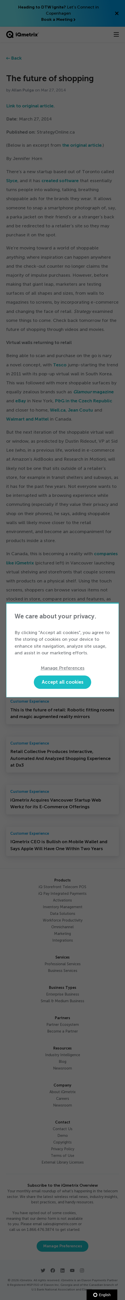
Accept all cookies (63, 682)
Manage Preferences (63, 668)
